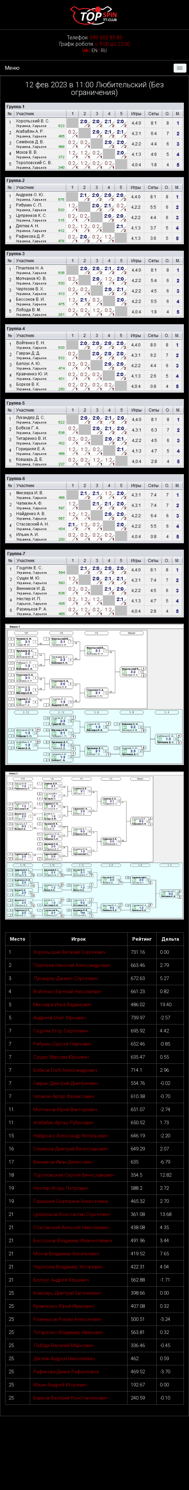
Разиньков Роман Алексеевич (67, 1319)
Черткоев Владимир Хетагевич (68, 1267)
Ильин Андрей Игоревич (60, 1385)
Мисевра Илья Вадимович (62, 1005)
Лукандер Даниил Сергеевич (65, 978)
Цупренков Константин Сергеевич (72, 1214)
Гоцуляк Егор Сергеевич (60, 1031)
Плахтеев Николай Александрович (72, 965)
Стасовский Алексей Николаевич (71, 1227)
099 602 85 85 (106, 38)
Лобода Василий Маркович (63, 1345)
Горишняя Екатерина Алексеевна (70, 1201)
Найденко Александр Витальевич (70, 1136)
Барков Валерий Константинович (70, 1398)
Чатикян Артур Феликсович (63, 1096)
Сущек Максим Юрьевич (61, 1057)
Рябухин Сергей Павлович (62, 1044)
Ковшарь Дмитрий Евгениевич (67, 1293)
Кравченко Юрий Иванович (63, 1306)
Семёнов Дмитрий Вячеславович (70, 1149)
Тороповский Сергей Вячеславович (73, 1175)
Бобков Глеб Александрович (65, 1070)
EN (94, 50)
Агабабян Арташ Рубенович (63, 1122)
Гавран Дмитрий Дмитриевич (65, 1083)
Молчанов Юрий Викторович (65, 1109)
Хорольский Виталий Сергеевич (69, 952)
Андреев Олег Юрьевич (59, 1018)
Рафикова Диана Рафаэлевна (66, 1372)
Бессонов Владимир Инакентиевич (72, 1240)
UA (85, 50)
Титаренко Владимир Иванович (68, 1332)
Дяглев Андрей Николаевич (64, 1358)
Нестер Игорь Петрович (60, 1188)
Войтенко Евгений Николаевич (67, 991)
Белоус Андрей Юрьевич (61, 1280)
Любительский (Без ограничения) (117, 88)
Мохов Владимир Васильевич (66, 1254)
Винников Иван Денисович (63, 1162)
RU (104, 50)
